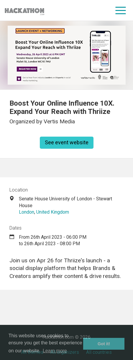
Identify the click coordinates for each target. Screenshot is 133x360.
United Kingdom (52, 212)
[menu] (121, 10)
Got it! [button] (104, 343)
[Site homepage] (24, 10)
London (26, 212)
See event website (66, 142)
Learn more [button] (55, 350)
